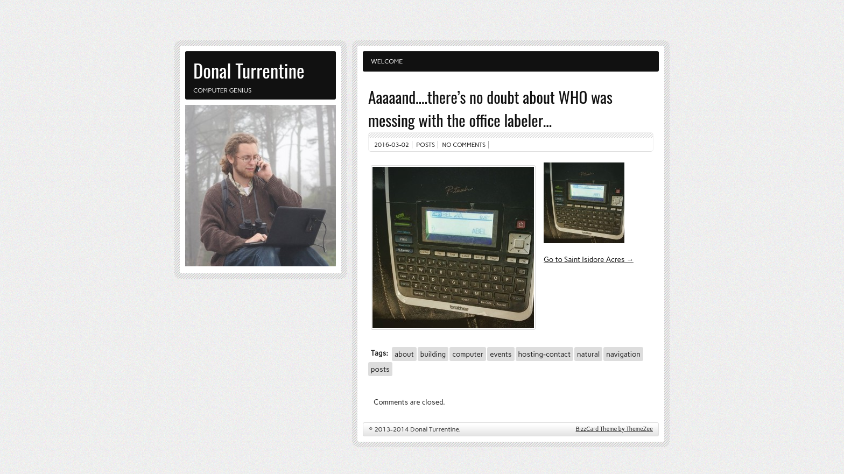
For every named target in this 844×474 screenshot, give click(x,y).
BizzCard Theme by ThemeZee (614, 429)
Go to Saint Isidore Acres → (589, 259)
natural (588, 354)
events (500, 354)
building (433, 354)
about (404, 354)
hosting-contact (544, 354)
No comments (464, 144)
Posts (425, 144)
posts (380, 369)
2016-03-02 (391, 144)
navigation (623, 354)
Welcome (387, 61)
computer (467, 354)
